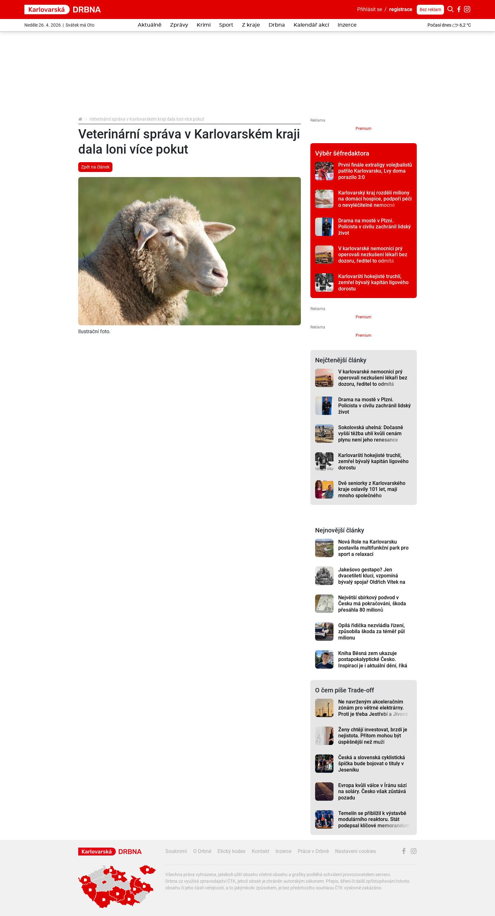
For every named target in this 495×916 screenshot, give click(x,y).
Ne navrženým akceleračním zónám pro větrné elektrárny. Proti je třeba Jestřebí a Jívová (373, 708)
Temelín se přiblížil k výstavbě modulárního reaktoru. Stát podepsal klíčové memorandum (374, 819)
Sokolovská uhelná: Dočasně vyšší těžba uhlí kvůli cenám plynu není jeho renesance (370, 433)
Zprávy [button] (179, 25)
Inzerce (347, 25)
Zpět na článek (95, 166)
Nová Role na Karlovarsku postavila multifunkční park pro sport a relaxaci (373, 548)
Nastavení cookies (355, 851)
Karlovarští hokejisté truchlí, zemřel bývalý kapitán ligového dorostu (373, 282)
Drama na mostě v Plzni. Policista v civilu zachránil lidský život (374, 227)
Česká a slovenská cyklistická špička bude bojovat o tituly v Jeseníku (371, 763)
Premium (363, 128)
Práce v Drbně (313, 851)
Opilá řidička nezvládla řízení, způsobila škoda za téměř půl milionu (371, 631)
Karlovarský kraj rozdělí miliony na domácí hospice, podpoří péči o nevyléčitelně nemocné (375, 199)
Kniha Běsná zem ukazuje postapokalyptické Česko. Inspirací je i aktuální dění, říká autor (372, 662)
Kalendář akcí (311, 25)
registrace (400, 9)
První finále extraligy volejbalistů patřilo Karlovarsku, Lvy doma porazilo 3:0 (375, 171)
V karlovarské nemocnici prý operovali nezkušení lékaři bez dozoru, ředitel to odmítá (372, 254)
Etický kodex (231, 851)
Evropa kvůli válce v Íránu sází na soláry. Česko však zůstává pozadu (372, 791)
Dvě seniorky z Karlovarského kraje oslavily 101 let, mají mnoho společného (371, 489)
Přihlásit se (369, 9)
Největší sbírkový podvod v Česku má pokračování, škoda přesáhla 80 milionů (372, 604)
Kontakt (260, 851)
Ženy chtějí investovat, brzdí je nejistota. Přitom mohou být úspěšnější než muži (372, 736)
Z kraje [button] (251, 25)
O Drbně (202, 851)
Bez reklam (430, 9)
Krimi (204, 25)
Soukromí (176, 851)
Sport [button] (226, 25)
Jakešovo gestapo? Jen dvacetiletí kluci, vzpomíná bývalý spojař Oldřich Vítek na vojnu (371, 579)
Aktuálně (150, 25)
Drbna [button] (277, 25)
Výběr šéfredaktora (342, 153)
